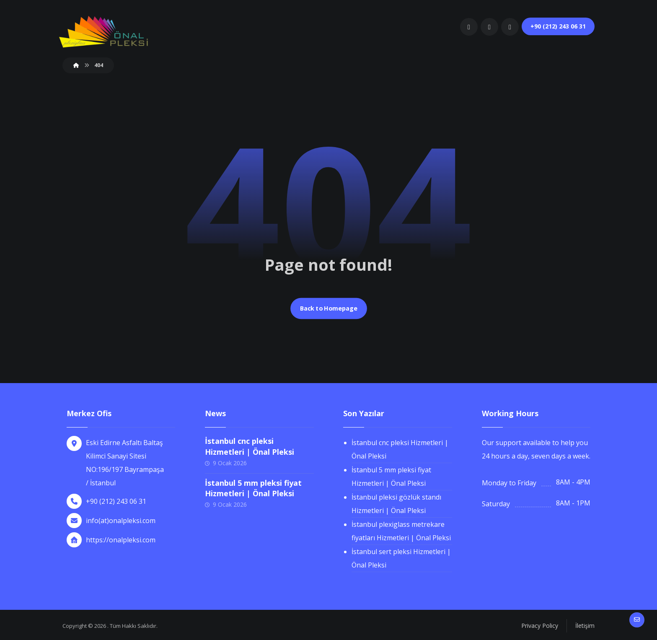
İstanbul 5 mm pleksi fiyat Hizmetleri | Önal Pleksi (253, 488)
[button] (469, 27)
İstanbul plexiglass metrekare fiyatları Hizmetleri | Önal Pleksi (401, 531)
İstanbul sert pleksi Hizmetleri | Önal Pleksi (401, 558)
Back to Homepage (328, 308)
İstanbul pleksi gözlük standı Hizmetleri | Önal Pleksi (396, 503)
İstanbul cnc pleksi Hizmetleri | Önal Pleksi (249, 446)
